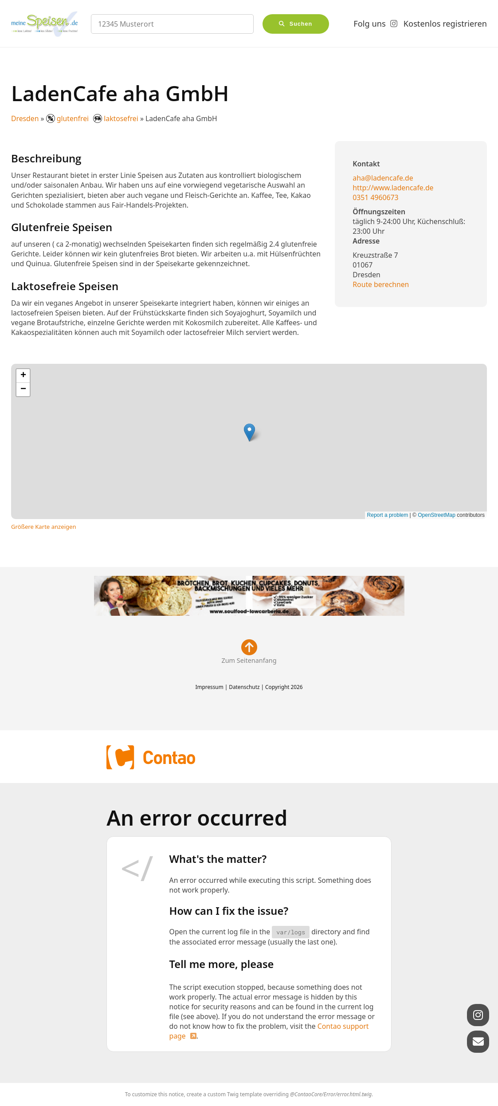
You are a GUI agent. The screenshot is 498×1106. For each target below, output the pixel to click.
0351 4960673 (375, 197)
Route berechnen (381, 284)
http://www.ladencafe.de (393, 188)
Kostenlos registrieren (445, 23)
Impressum (209, 686)
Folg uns (369, 23)
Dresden (25, 118)
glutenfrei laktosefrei (93, 118)
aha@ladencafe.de (383, 178)
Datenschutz (244, 686)
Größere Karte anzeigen (43, 527)
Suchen (301, 24)
